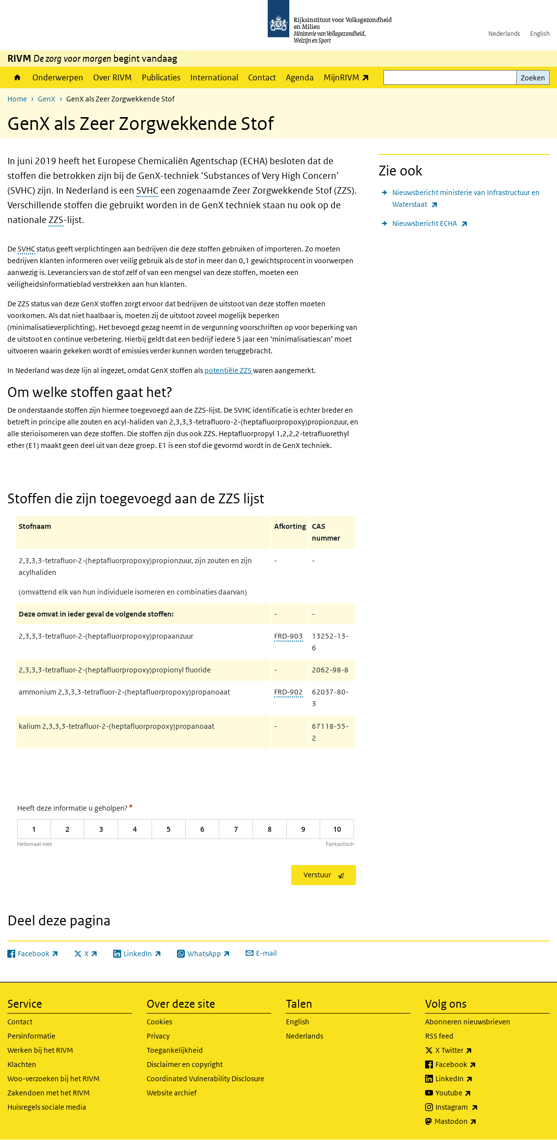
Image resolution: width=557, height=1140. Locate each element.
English (540, 33)
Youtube (474, 1093)
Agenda (300, 77)
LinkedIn (475, 1079)
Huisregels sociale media (46, 1107)
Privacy (158, 1036)
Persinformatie (31, 1036)
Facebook (477, 1064)
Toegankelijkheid (175, 1050)
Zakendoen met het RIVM (48, 1092)
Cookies (159, 1021)
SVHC (147, 190)
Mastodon (477, 1121)
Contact (262, 77)
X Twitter (475, 1050)
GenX (46, 98)
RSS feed (439, 1036)
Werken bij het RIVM (40, 1050)
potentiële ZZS (228, 370)
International (214, 77)
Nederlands (504, 33)
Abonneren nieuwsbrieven (467, 1021)
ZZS (56, 219)
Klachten (21, 1064)
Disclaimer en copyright (185, 1064)
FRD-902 (288, 691)
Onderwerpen (57, 77)
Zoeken (533, 77)
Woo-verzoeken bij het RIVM (53, 1078)
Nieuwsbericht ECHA (429, 223)
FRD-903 (288, 636)
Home (17, 77)
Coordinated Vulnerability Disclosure (205, 1078)
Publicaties (161, 77)
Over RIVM (112, 77)
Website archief (172, 1092)
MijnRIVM (349, 77)
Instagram (478, 1107)
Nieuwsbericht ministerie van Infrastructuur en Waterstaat (466, 199)
